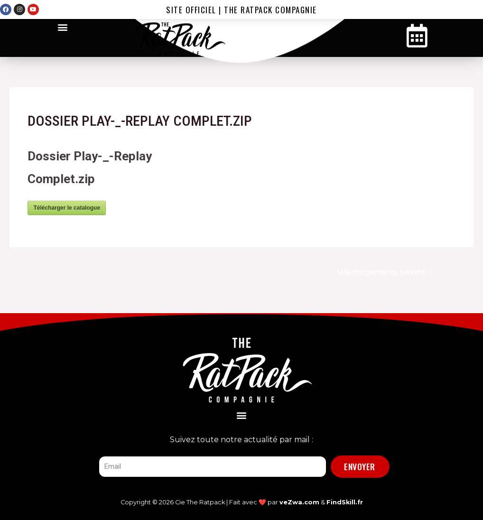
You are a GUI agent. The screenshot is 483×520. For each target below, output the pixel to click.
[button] (63, 27)
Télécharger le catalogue (66, 207)
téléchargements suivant (386, 272)
